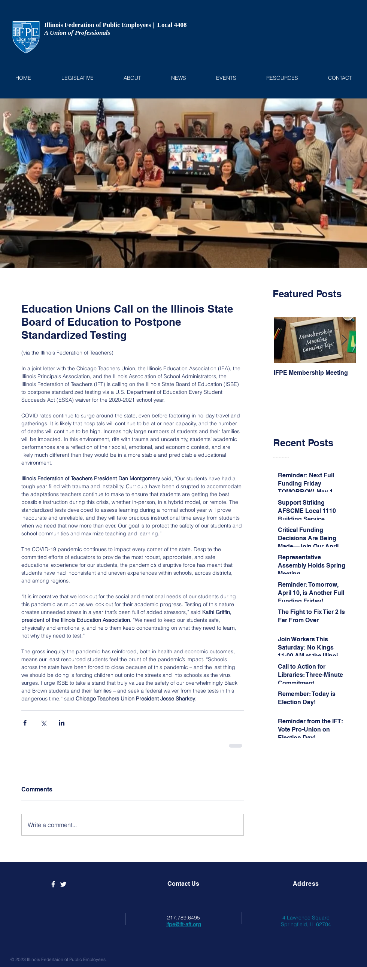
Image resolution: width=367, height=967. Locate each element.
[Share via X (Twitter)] (43, 722)
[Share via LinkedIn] (61, 722)
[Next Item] (344, 340)
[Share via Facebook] (24, 722)
